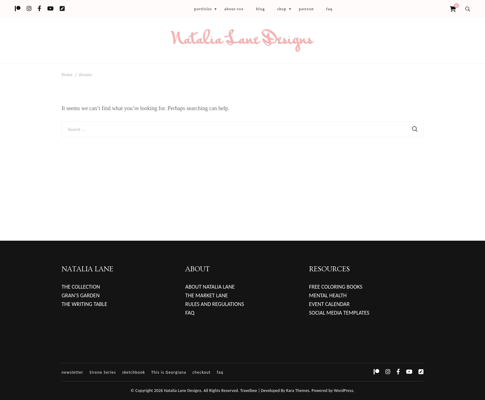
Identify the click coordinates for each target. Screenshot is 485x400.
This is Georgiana (168, 372)
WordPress (343, 390)
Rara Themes (298, 390)
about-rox (234, 9)
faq (329, 9)
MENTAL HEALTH (328, 295)
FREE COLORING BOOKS (336, 286)
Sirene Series (102, 372)
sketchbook (133, 372)
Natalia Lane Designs (242, 40)
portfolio (203, 9)
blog (260, 9)
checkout (201, 372)
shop (281, 9)
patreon (306, 9)
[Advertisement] (242, 183)
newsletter (72, 372)
